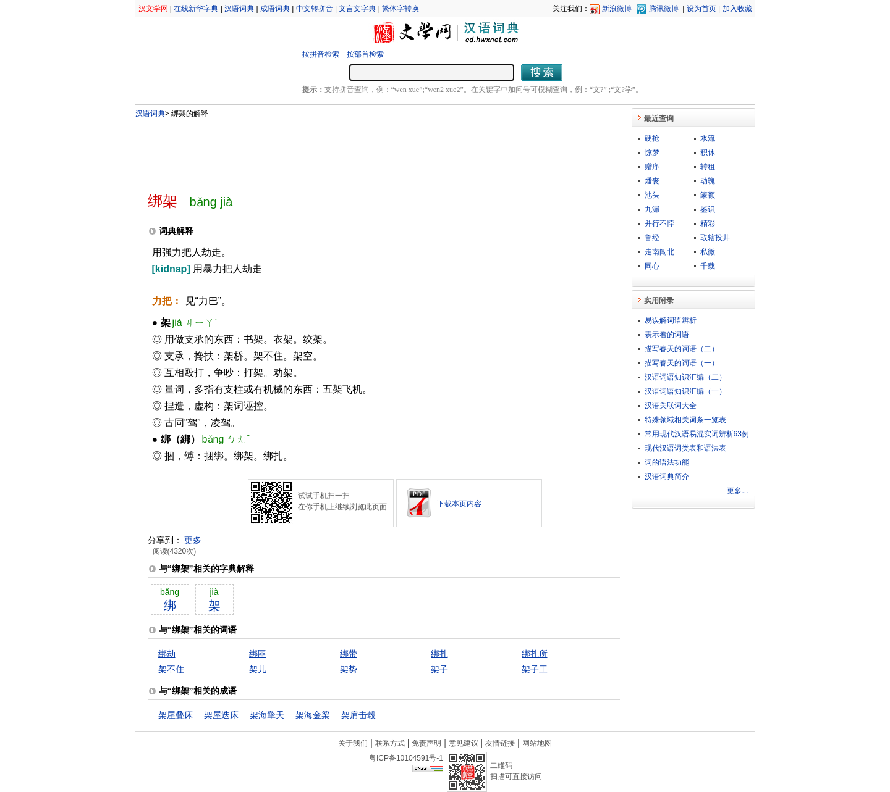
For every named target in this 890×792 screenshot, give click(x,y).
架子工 (535, 669)
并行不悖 (659, 223)
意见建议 (463, 743)
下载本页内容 (459, 503)
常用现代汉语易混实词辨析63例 (697, 434)
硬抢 (652, 138)
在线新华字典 (196, 8)
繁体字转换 (400, 8)
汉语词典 (239, 8)
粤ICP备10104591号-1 (406, 758)
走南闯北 (659, 252)
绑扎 (439, 654)
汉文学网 (153, 8)
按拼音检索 (320, 54)
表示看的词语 (667, 334)
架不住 (171, 669)
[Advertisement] (363, 150)
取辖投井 (715, 237)
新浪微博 (617, 8)
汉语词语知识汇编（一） (685, 391)
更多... (737, 490)
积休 (707, 152)
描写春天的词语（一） (682, 363)
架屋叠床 (175, 715)
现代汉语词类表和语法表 (685, 448)
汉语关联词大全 (671, 405)
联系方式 (390, 743)
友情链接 (500, 743)
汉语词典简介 (667, 476)
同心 (652, 266)
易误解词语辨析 (671, 320)
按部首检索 (365, 54)
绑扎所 (535, 654)
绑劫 (167, 654)
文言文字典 (357, 8)
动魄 (707, 181)
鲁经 (652, 237)
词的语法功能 (667, 462)
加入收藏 (737, 8)
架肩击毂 (358, 715)
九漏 (652, 209)
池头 (652, 195)
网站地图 (537, 743)
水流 (707, 138)
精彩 (707, 223)
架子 (439, 669)
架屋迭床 (221, 715)
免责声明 (426, 743)
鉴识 (707, 209)
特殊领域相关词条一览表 (685, 419)
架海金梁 (312, 715)
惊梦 (652, 152)
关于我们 (353, 743)
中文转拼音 (314, 8)
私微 (707, 252)
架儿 (257, 669)
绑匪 (257, 654)
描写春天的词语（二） (682, 348)
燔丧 (652, 181)
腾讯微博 (664, 8)
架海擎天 (267, 715)
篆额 (707, 195)
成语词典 (275, 8)
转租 (707, 166)
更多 (192, 540)
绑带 (348, 654)
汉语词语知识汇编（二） (685, 377)
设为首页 (701, 8)
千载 (707, 266)
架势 (348, 669)
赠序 (652, 166)
